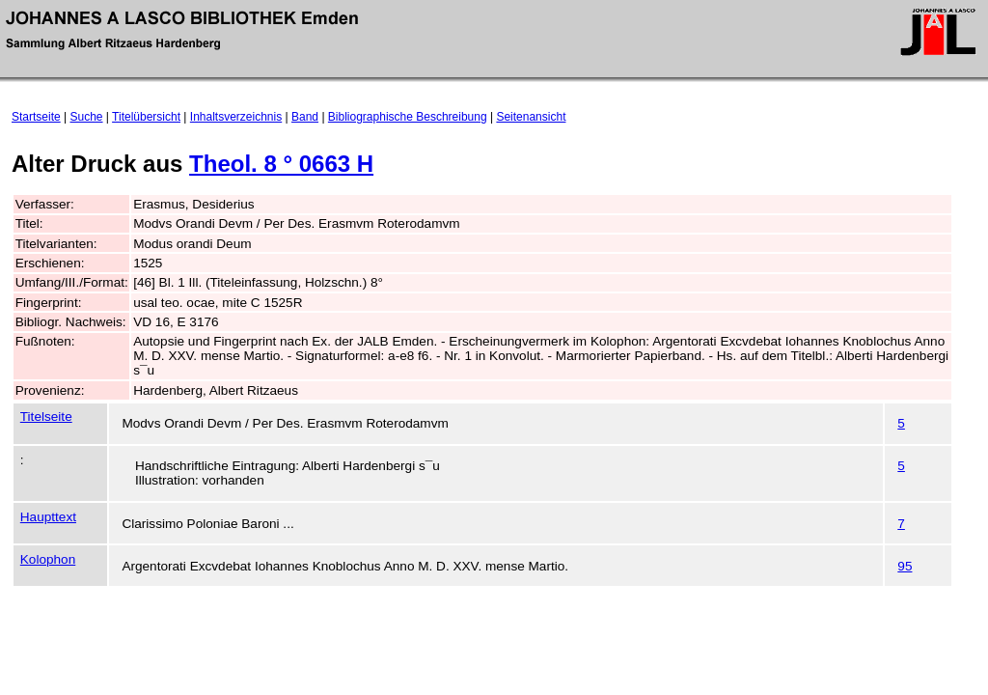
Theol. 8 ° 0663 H (281, 164)
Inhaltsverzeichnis (236, 117)
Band (304, 117)
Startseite (36, 117)
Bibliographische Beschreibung (407, 117)
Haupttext (48, 517)
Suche (86, 117)
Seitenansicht (530, 117)
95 (904, 566)
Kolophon (47, 559)
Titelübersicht (146, 117)
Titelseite (46, 416)
